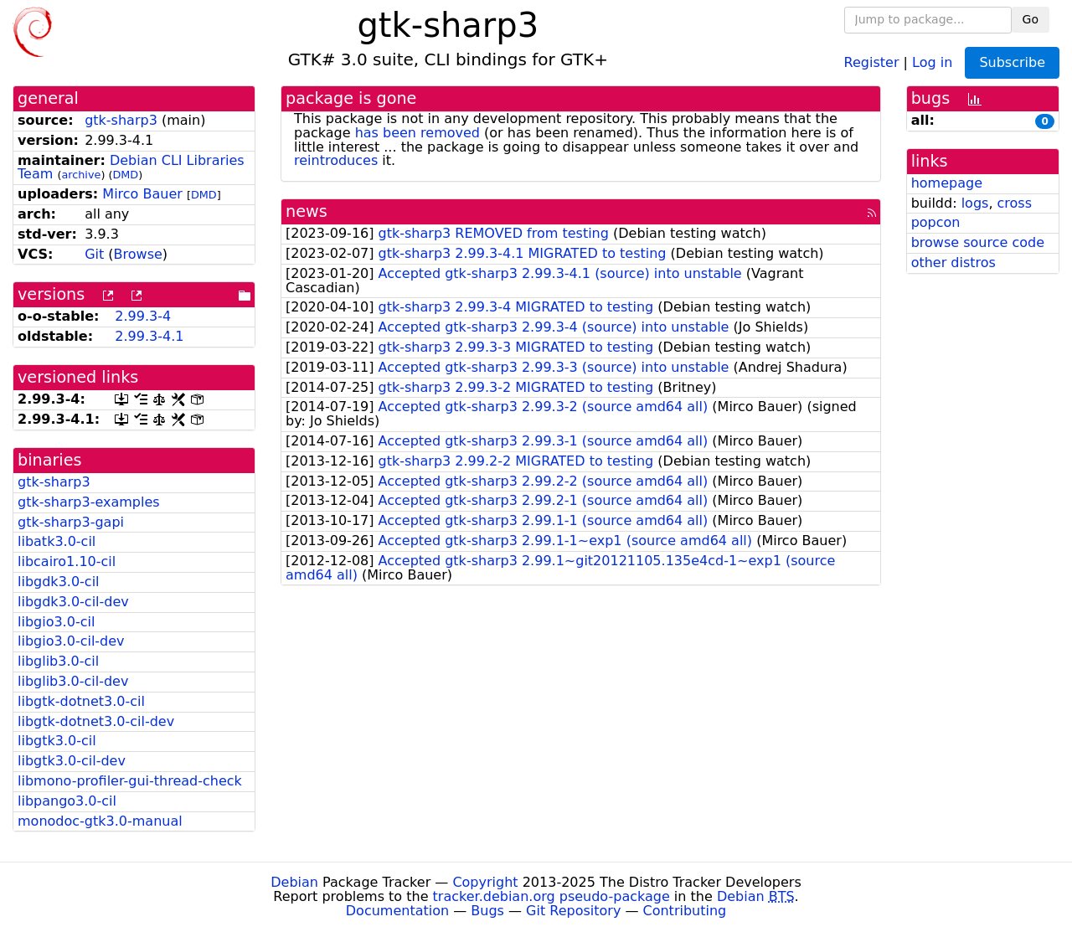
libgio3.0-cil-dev (71, 641)
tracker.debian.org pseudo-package (551, 896)
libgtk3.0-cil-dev (72, 761)
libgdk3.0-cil (59, 582)
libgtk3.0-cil (57, 741)
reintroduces (336, 160)
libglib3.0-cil (58, 661)
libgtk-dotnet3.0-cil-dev (96, 721)
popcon (936, 222)
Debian (294, 882)
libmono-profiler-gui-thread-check (130, 781)
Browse (138, 254)
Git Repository (573, 911)
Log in (932, 62)
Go (1030, 19)
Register (871, 62)
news (306, 211)
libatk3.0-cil (56, 541)
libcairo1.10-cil (67, 561)
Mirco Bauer (142, 194)
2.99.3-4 (143, 316)
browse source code (977, 242)
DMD (125, 174)
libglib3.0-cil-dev (73, 681)
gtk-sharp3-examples (89, 502)
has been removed (417, 133)
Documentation (397, 911)
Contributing (685, 911)
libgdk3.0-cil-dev (73, 602)
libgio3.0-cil (56, 622)
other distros (953, 262)
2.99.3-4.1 (149, 336)
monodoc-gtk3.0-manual (100, 821)
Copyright (485, 882)
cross (1014, 203)
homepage (946, 183)
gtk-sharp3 (121, 120)
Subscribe (1012, 62)
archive (80, 174)
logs (975, 203)
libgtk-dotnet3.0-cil (81, 701)
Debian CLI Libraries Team (131, 167)
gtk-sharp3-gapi (71, 522)
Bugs (487, 911)
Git (94, 254)
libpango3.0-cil (67, 801)
